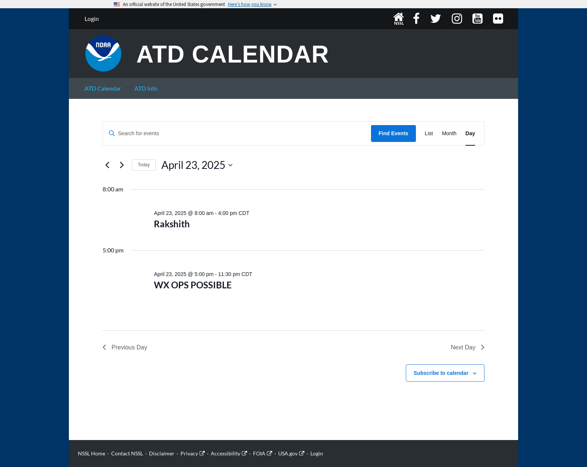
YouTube (478, 18)
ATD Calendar (232, 54)
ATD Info (146, 88)
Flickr (499, 18)
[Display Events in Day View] (470, 133)
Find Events (393, 133)
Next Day (467, 347)
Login (92, 18)
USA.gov (288, 453)
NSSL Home (398, 18)
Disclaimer (161, 453)
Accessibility (225, 453)
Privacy (189, 453)
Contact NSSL (127, 453)
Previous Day (125, 347)
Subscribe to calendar (441, 373)
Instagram (457, 18)
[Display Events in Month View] (449, 133)
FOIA (259, 453)
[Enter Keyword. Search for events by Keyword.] (237, 133)
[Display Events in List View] (429, 133)
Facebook (417, 18)
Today (144, 164)
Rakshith (172, 223)
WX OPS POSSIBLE (193, 284)
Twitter (436, 18)
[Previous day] (107, 165)
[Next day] (121, 165)
